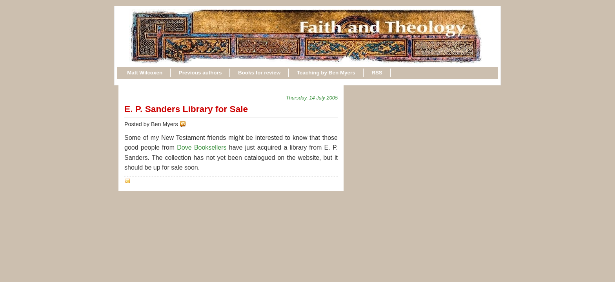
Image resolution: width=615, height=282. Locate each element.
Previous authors (200, 73)
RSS (376, 73)
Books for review (259, 73)
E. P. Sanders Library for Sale (186, 109)
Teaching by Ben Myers (326, 73)
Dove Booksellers (201, 147)
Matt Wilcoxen (144, 73)
